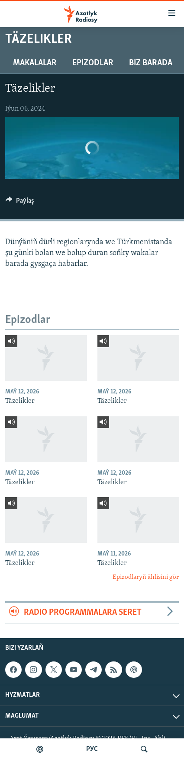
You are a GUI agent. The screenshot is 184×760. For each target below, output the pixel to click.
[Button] (20, 203)
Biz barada (150, 63)
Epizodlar (92, 63)
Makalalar (35, 63)
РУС (92, 749)
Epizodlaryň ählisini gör (146, 577)
